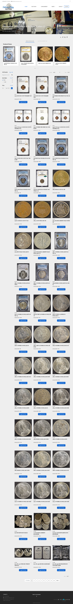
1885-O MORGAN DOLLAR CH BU (23, 439)
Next (57, 580)
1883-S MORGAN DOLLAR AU (41, 408)
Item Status (4, 78)
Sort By (50, 72)
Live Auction (7, 23)
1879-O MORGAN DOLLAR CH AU (61, 345)
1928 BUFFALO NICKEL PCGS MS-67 (10, 64)
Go (11, 88)
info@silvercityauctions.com (16, 1)
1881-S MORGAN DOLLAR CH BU (61, 376)
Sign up (60, 6)
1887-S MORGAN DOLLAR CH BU (42, 470)
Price (3, 85)
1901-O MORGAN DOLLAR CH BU (42, 501)
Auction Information (42, 41)
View (66, 72)
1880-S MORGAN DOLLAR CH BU (42, 376)
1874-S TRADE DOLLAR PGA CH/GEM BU (27, 64)
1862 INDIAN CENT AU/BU (59, 189)
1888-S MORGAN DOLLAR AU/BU (61, 470)
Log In (66, 6)
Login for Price (23, 102)
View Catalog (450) (62, 28)
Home (26, 6)
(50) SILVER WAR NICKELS (21, 532)
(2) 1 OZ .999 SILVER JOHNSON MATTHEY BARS (60, 564)
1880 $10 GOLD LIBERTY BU (44, 63)
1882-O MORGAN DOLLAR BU (22, 408)
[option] (11, 56)
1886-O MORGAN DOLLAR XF (60, 439)
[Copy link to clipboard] (60, 37)
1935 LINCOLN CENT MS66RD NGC (23, 96)
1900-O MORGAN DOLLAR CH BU (23, 501)
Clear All (11, 72)
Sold (8, 82)
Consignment (44, 6)
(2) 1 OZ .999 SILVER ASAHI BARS (42, 564)
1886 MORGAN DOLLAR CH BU (41, 439)
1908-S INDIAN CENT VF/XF (21, 220)
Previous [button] (5, 57)
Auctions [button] (34, 6)
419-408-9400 (8, 1)
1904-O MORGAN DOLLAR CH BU (61, 501)
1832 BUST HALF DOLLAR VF (22, 252)
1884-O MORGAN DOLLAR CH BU (61, 408)
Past (7, 80)
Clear (11, 78)
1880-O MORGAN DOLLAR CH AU (23, 376)
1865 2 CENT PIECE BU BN (40, 220)
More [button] (53, 6)
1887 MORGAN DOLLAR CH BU (22, 470)
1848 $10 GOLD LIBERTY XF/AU (60, 64)
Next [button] (68, 57)
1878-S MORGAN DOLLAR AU (22, 345)
